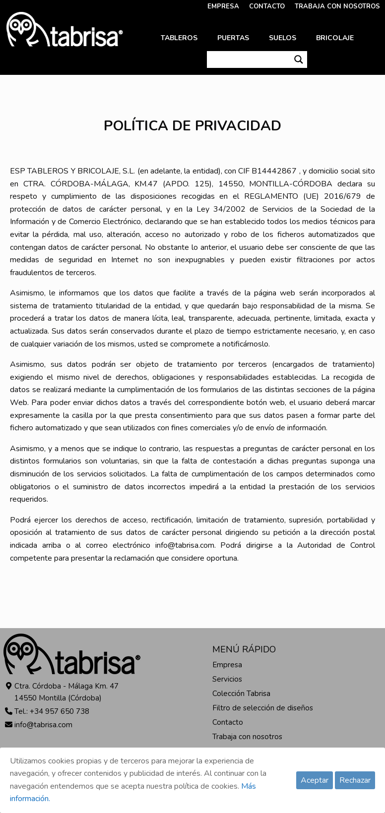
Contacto (227, 722)
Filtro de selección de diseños (262, 708)
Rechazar (355, 780)
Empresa (227, 665)
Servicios (227, 679)
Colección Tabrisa (241, 693)
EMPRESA (223, 6)
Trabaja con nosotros (247, 737)
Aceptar (314, 780)
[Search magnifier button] (298, 59)
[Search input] (249, 59)
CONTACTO (267, 6)
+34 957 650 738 (59, 711)
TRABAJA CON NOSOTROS (337, 6)
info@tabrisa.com (43, 725)
